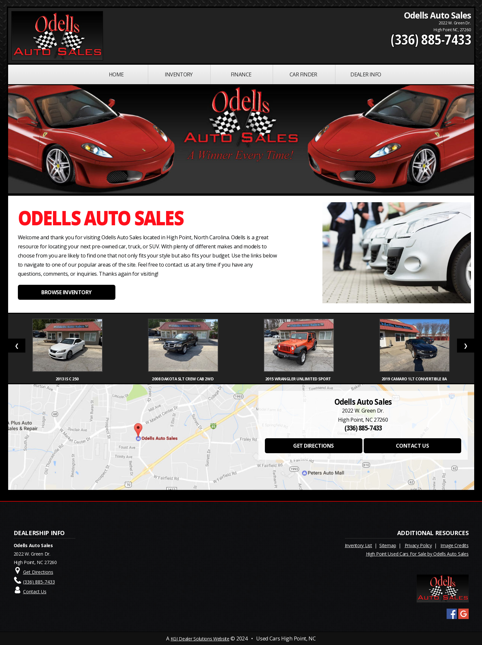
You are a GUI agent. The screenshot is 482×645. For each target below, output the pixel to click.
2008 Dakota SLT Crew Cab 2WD (183, 379)
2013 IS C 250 (67, 379)
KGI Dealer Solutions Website (200, 639)
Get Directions (38, 572)
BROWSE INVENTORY (66, 292)
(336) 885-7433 (431, 39)
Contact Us (34, 591)
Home (116, 74)
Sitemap (387, 545)
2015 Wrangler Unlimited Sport (298, 379)
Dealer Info (365, 74)
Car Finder (303, 74)
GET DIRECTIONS (313, 445)
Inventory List (358, 545)
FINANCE (241, 74)
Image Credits (454, 545)
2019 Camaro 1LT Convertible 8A (415, 379)
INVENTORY (179, 74)
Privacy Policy (418, 545)
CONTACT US (412, 445)
